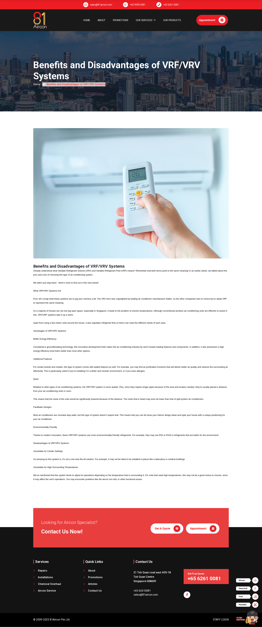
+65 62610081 (142, 590)
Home (86, 20)
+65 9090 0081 (138, 4)
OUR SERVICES (144, 20)
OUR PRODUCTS (172, 20)
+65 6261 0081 (171, 4)
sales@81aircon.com (101, 4)
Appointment (212, 20)
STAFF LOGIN (221, 619)
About (101, 20)
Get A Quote (167, 528)
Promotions (120, 20)
